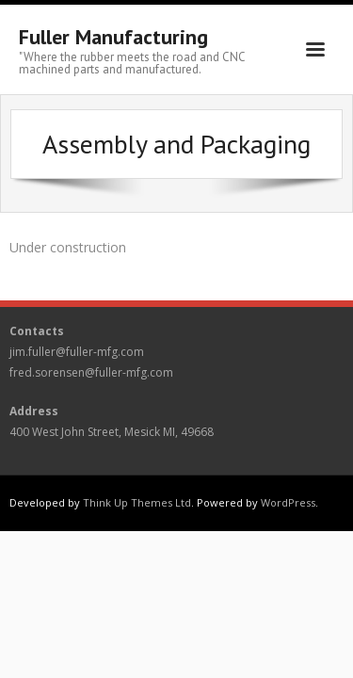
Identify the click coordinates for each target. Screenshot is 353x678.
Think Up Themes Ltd (137, 502)
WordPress (288, 502)
